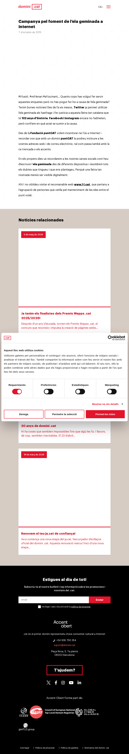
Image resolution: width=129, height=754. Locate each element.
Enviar (100, 600)
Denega (23, 414)
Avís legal (24, 748)
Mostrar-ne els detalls (105, 403)
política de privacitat (80, 607)
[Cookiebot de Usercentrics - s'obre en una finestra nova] (110, 337)
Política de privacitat (45, 748)
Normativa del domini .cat (96, 748)
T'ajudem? (64, 670)
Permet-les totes (105, 414)
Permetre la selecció (64, 414)
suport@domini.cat (64, 645)
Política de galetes (69, 748)
